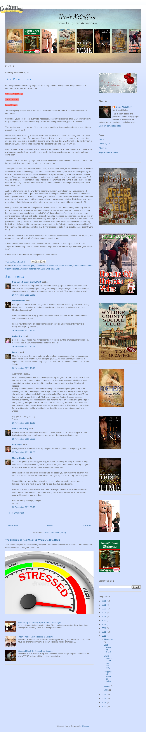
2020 (104, 612)
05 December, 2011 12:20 (23, 452)
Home (50, 525)
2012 (104, 632)
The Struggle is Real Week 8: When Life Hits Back (32, 540)
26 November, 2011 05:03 (23, 295)
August (107, 686)
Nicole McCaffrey (56, 265)
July (106, 690)
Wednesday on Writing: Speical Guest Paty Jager (39, 622)
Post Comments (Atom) (55, 532)
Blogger (85, 726)
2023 (104, 601)
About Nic (103, 148)
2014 (104, 624)
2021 (104, 609)
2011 (104, 636)
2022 (104, 605)
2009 (104, 699)
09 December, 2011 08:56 (23, 507)
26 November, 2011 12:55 (23, 330)
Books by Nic (104, 144)
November (108, 639)
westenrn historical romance (32, 269)
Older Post (86, 525)
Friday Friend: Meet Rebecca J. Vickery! (35, 637)
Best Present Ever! (107, 648)
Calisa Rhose (18, 336)
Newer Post (13, 525)
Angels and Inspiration (108, 152)
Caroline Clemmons (14, 94)
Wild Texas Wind (53, 269)
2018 (104, 616)
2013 (104, 628)
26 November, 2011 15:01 (23, 346)
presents (68, 265)
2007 (104, 706)
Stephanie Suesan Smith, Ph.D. (26, 282)
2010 (104, 695)
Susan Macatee (12, 99)
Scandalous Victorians (83, 265)
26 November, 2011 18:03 (23, 368)
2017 (104, 620)
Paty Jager (17, 445)
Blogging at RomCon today (108, 676)
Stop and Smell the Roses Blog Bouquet (35, 651)
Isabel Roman (11, 105)
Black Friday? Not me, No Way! (107, 662)
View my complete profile (110, 126)
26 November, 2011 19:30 (23, 423)
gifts (32, 265)
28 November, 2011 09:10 (23, 439)
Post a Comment (16, 513)
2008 (104, 702)
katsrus (15, 352)
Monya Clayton (19, 458)
